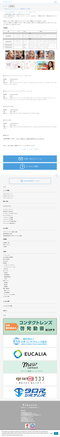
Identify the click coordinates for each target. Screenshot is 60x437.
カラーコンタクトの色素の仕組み (9, 221)
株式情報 (6, 282)
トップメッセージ (6, 255)
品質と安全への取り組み (8, 211)
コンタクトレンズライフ (8, 209)
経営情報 (5, 263)
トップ (4, 186)
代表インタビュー (6, 244)
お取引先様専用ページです (30, 181)
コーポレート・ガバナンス (9, 265)
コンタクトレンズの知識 (8, 219)
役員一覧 (6, 268)
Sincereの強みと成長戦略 (8, 257)
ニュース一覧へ (30, 149)
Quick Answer (5, 261)
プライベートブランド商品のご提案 (10, 231)
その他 (5, 278)
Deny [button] (51, 433)
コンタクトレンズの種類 (8, 217)
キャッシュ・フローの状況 (9, 294)
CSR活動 (5, 246)
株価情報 (6, 286)
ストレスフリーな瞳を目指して (9, 223)
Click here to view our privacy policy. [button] (14, 435)
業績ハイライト (7, 290)
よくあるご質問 (6, 296)
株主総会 (6, 284)
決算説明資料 (6, 274)
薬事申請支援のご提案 (7, 233)
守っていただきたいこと (8, 215)
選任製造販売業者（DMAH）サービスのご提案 (12, 235)
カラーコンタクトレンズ (8, 197)
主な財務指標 (6, 292)
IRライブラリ (5, 270)
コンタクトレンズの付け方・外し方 (10, 213)
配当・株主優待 (6, 259)
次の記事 (36, 149)
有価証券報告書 (7, 276)
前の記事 (24, 149)
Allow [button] (56, 433)
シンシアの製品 (6, 190)
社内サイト (5, 310)
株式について (5, 280)
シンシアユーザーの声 (7, 306)
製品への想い (5, 201)
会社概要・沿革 (6, 242)
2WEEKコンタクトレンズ (8, 195)
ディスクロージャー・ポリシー (10, 267)
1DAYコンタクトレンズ (7, 193)
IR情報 (4, 251)
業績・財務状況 (6, 288)
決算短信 (6, 272)
